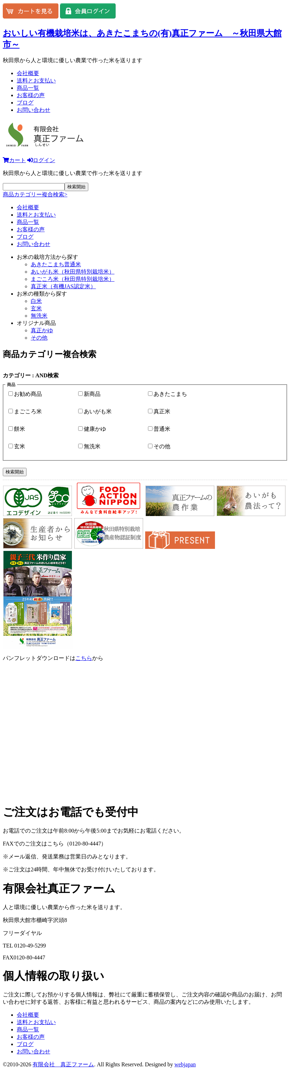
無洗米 (39, 316)
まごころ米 (28, 411)
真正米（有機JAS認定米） (63, 286)
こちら (83, 658)
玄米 (36, 308)
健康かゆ (95, 429)
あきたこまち (170, 394)
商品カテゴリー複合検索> (35, 194)
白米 (36, 301)
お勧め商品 (28, 394)
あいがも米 (98, 411)
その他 (39, 338)
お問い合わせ (33, 110)
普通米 (162, 429)
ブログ (25, 103)
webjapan (185, 1064)
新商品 (92, 394)
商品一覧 (28, 88)
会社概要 (28, 73)
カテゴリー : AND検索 (31, 375)
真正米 (162, 411)
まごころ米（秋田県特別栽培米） (72, 279)
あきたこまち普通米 (56, 264)
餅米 (19, 429)
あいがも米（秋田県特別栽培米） (72, 272)
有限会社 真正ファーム (63, 1064)
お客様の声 (31, 95)
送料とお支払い (36, 81)
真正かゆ (42, 330)
